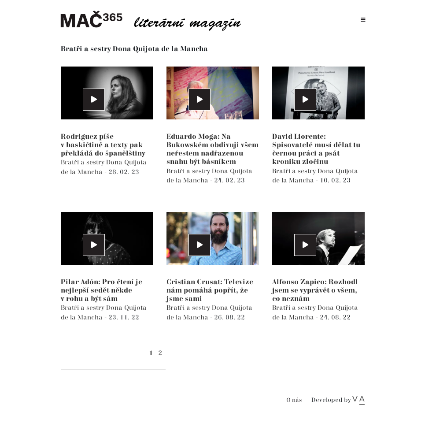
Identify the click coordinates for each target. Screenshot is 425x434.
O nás (294, 400)
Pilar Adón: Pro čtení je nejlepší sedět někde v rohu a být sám (101, 290)
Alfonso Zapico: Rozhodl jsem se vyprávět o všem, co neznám (315, 290)
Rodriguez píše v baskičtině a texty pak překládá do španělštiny (103, 145)
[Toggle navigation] (363, 20)
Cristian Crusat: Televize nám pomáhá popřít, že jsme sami (209, 290)
